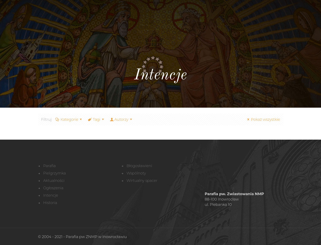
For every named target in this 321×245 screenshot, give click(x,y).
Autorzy (121, 119)
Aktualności (54, 180)
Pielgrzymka (54, 173)
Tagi (96, 119)
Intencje (50, 195)
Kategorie (69, 119)
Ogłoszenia (53, 188)
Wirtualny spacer (141, 180)
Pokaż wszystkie (263, 119)
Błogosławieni (139, 166)
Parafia (49, 166)
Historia (50, 203)
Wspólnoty (136, 173)
